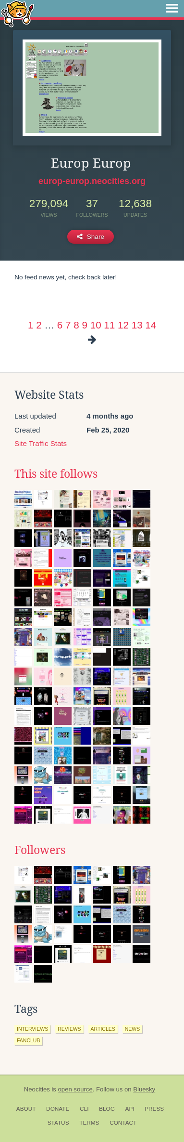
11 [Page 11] (109, 324)
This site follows (56, 474)
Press (154, 1108)
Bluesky (144, 1089)
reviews (69, 1029)
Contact (123, 1122)
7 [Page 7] (68, 324)
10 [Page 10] (95, 324)
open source (75, 1089)
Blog (107, 1108)
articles (103, 1029)
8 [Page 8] (76, 324)
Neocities (37, 1089)
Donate (57, 1108)
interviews (32, 1029)
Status (58, 1122)
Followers (39, 850)
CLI (84, 1108)
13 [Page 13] (137, 324)
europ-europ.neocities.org (92, 181)
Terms (89, 1122)
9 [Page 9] (84, 324)
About (26, 1108)
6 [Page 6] (59, 324)
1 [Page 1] (30, 324)
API (130, 1108)
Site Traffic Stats (40, 443)
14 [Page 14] (150, 324)
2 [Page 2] (38, 324)
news (132, 1029)
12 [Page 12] (123, 324)
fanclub (28, 1040)
